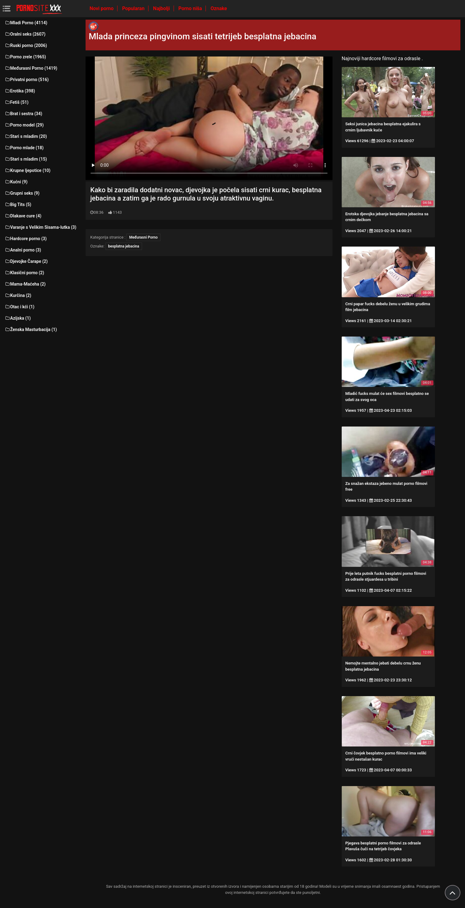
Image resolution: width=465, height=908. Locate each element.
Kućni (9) (16, 181)
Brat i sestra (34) (23, 113)
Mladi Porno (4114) (26, 22)
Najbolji (162, 8)
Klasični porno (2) (24, 272)
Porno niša (191, 8)
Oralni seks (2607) (25, 34)
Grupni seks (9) (22, 193)
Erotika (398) (20, 90)
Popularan (134, 8)
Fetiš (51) (17, 102)
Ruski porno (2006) (26, 45)
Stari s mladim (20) (26, 136)
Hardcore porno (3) (26, 238)
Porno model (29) (24, 125)
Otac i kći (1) (19, 306)
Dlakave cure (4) (23, 215)
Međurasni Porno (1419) (31, 68)
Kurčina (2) (18, 295)
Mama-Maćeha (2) (25, 284)
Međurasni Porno (143, 237)
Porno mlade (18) (24, 147)
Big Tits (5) (18, 204)
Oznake (218, 8)
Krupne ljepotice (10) (27, 170)
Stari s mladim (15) (26, 159)
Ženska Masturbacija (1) (31, 329)
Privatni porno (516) (27, 79)
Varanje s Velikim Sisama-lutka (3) (40, 227)
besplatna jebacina (123, 246)
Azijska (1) (18, 318)
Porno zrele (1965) (25, 56)
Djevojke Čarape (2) (26, 261)
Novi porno (102, 8)
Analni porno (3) (23, 249)
